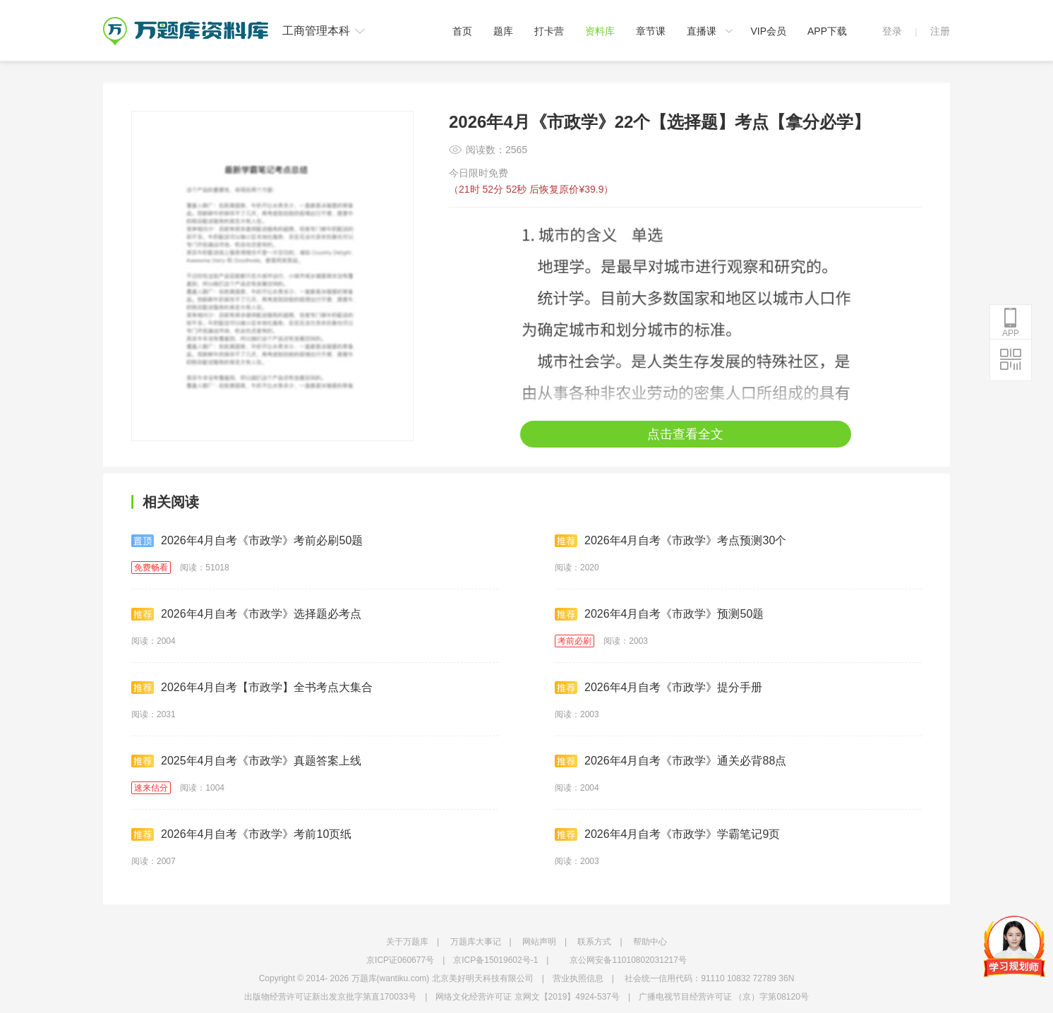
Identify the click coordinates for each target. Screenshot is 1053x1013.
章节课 (651, 31)
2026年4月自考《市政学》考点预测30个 (670, 540)
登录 (892, 31)
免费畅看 (151, 568)
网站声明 (539, 942)
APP (1010, 322)
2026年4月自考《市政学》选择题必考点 (246, 614)
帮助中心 (650, 942)
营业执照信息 (578, 978)
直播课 (701, 31)
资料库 (600, 31)
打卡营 (549, 31)
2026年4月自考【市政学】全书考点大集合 (252, 687)
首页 (462, 31)
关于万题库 (407, 942)
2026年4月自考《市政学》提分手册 (659, 687)
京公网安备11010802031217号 (628, 960)
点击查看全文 (685, 434)
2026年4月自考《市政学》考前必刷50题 (247, 540)
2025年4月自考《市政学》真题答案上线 (246, 761)
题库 (503, 31)
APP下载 (827, 31)
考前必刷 (574, 641)
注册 (940, 31)
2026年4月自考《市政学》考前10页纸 (241, 834)
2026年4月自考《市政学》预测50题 (659, 614)
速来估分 (151, 788)
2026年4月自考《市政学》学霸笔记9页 (667, 834)
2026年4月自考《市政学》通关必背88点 (670, 761)
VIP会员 (768, 31)
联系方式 (594, 942)
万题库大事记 (475, 942)
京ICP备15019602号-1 (495, 960)
